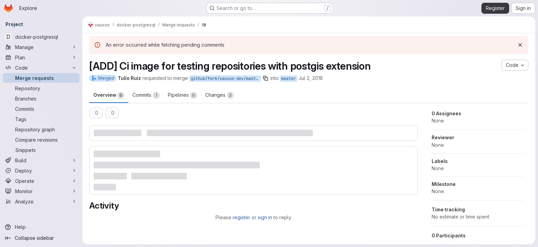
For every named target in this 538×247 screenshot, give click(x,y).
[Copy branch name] (265, 78)
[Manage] (41, 47)
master (288, 78)
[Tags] (41, 119)
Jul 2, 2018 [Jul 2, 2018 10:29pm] (311, 78)
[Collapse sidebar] (41, 238)
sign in (265, 217)
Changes (219, 95)
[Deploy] (41, 170)
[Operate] (41, 181)
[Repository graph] (41, 129)
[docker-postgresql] (41, 37)
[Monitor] (41, 191)
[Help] (41, 227)
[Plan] (41, 57)
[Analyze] (41, 201)
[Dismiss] (520, 45)
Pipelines (182, 95)
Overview (108, 95)
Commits (146, 95)
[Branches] (41, 98)
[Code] (41, 67)
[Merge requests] (41, 78)
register (241, 217)
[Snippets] (41, 150)
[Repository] (41, 88)
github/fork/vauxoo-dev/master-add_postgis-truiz (226, 78)
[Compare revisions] (41, 139)
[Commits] (41, 109)
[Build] (41, 160)
